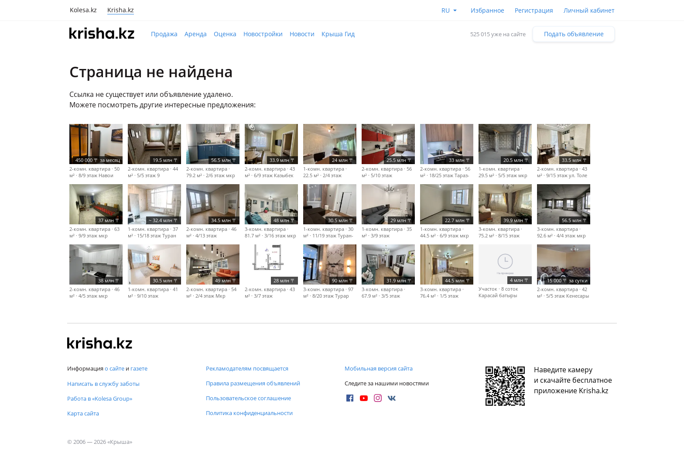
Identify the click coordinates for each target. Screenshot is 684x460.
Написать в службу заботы (103, 384)
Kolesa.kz (83, 10)
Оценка (225, 34)
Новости (302, 34)
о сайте (114, 368)
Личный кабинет (589, 10)
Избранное (487, 10)
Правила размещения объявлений (253, 383)
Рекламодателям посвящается (247, 368)
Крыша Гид (338, 34)
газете (138, 368)
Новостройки (263, 34)
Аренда (196, 34)
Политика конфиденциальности (249, 413)
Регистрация (534, 10)
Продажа (164, 34)
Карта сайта (83, 413)
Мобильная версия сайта (379, 368)
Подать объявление (574, 34)
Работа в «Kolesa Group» (99, 398)
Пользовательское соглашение (248, 398)
